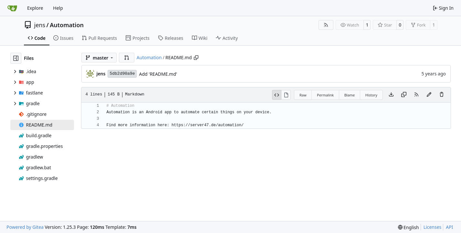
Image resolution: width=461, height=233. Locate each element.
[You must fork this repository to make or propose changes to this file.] (429, 94)
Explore (35, 8)
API (449, 227)
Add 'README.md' (158, 74)
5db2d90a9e (122, 73)
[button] (126, 57)
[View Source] (277, 95)
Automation (67, 25)
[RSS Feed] (326, 25)
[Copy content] (404, 94)
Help (58, 8)
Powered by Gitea (25, 227)
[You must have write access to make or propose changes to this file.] (441, 94)
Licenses (433, 227)
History (371, 95)
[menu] (408, 227)
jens (40, 25)
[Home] (12, 8)
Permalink (325, 95)
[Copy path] (196, 57)
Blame (349, 95)
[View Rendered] (286, 95)
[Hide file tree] (15, 58)
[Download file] (391, 94)
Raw (303, 95)
